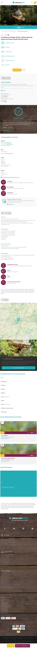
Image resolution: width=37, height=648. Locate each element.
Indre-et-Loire (19, 30)
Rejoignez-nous (13, 638)
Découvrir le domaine (18, 368)
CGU (26, 637)
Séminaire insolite (4, 609)
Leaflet (26, 339)
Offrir (11, 646)
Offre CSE (3, 601)
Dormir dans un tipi (4, 564)
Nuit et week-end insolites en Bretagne (8, 539)
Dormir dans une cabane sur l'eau (7, 555)
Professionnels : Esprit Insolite (6, 597)
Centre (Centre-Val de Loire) (10, 30)
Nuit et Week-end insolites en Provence (8, 542)
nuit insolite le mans (20, 292)
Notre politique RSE (4, 603)
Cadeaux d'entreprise (5, 599)
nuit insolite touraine (24, 503)
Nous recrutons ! (4, 613)
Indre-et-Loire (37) (7, 359)
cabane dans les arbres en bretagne (13, 507)
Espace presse (13, 637)
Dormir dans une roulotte (5, 559)
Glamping (3, 575)
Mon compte (20, 638)
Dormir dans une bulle (5, 557)
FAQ (24, 638)
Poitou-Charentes (4, 576)
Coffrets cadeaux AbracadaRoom (7, 587)
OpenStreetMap (31, 339)
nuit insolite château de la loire (15, 503)
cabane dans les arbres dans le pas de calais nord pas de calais (19, 504)
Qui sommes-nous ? (6, 637)
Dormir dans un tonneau (5, 562)
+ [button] (1, 304)
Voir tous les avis (6, 130)
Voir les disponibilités (22, 646)
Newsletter (3, 598)
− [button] (1, 306)
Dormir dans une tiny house (6, 558)
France (2, 30)
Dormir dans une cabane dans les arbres (8, 554)
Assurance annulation (5, 612)
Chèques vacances (4, 602)
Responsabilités (31, 637)
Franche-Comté (4, 573)
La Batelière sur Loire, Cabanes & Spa (9, 31)
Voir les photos (18, 23)
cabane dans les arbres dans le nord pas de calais (19, 289)
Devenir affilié (7, 638)
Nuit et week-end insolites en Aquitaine (8, 538)
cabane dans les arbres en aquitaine (21, 290)
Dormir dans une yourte (5, 561)
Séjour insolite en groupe (5, 606)
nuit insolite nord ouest (15, 506)
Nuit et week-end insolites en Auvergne (8, 540)
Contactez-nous (29, 638)
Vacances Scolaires (4, 607)
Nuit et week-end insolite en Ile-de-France (8, 544)
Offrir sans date (18, 70)
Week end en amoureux (5, 580)
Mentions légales (20, 637)
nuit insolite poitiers (6, 506)
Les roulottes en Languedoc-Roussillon (8, 577)
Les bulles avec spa (4, 579)
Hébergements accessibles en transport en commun (10, 584)
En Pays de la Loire (4, 543)
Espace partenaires (4, 610)
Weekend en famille (4, 581)
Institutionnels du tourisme (5, 605)
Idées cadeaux (3, 583)
